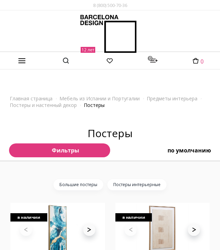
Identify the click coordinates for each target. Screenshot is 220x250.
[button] (89, 238)
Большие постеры (78, 185)
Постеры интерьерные (137, 185)
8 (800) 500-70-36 (110, 5)
